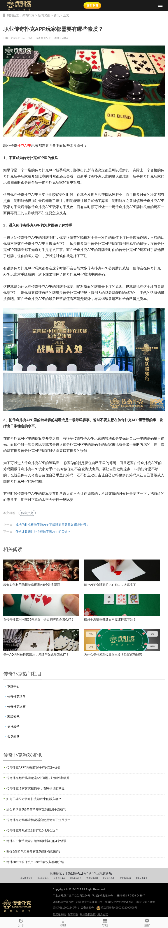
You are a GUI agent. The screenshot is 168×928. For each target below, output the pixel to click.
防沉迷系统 (59, 914)
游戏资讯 (13, 716)
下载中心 (13, 686)
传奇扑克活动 (16, 696)
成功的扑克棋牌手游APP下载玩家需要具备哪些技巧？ (52, 524)
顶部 (147, 922)
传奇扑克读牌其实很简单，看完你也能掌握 (35, 788)
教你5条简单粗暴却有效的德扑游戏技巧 (33, 851)
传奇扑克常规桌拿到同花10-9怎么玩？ (32, 830)
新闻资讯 (44, 15)
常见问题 (13, 737)
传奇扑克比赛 (16, 706)
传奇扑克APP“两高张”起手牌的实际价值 (33, 767)
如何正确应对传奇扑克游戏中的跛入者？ (33, 799)
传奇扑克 (28, 15)
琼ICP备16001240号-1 (66, 907)
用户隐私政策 (88, 914)
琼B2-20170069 (145, 901)
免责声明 (73, 914)
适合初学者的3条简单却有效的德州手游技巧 (36, 809)
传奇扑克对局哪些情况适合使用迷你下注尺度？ (38, 820)
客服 (63, 922)
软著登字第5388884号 (89, 901)
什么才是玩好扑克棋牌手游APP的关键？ (43, 531)
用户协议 (102, 914)
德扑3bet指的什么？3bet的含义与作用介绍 (35, 862)
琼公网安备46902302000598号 (116, 908)
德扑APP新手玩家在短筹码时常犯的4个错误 (36, 841)
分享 (21, 922)
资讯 (57, 15)
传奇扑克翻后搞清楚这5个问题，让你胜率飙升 (37, 778)
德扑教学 (13, 726)
